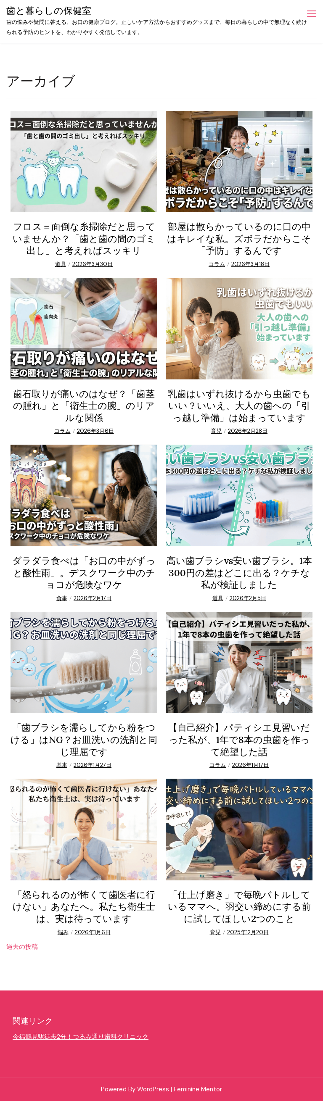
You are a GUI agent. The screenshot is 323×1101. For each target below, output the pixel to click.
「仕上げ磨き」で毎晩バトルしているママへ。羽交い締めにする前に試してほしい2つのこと (239, 907)
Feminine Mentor (198, 1089)
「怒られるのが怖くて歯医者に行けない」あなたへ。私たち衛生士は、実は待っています (84, 907)
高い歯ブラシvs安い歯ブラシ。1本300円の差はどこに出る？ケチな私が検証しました (239, 572)
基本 (61, 765)
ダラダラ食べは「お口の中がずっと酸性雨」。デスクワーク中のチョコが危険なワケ (84, 572)
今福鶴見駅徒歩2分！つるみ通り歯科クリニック (80, 1037)
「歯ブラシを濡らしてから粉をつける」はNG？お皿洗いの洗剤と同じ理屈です (84, 739)
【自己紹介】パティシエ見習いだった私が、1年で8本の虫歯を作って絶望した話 (239, 739)
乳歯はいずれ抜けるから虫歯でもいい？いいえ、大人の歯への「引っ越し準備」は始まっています (239, 406)
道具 (60, 264)
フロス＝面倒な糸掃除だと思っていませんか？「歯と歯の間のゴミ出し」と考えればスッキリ (84, 238)
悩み (63, 932)
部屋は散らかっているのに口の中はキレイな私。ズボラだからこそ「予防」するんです (239, 238)
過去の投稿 (22, 947)
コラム (217, 264)
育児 (216, 431)
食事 (61, 598)
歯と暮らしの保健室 (48, 10)
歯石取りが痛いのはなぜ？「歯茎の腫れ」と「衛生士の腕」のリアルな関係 (84, 406)
